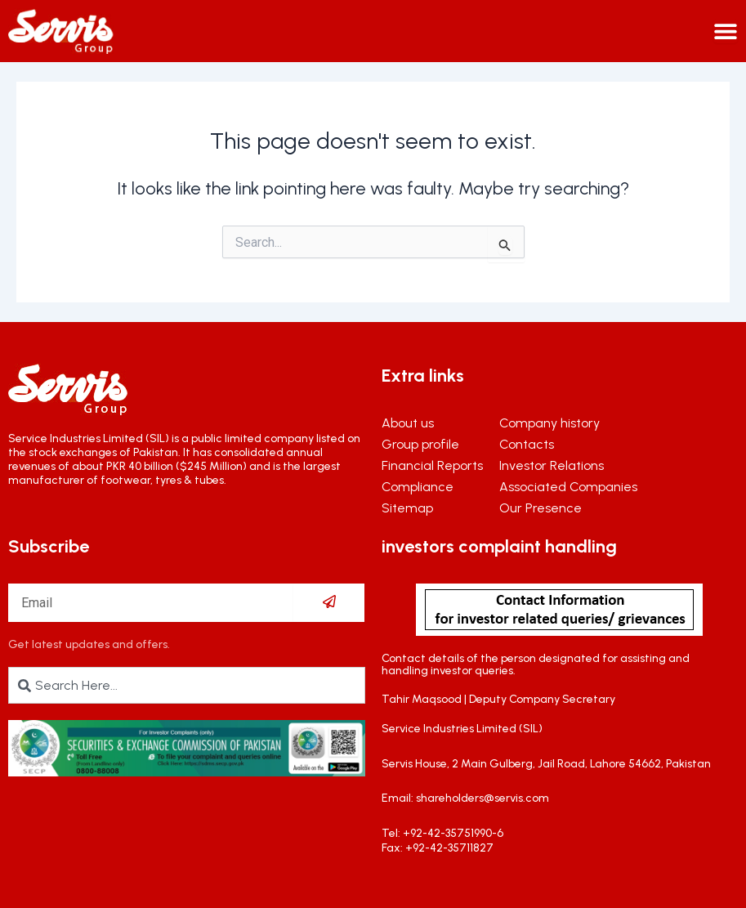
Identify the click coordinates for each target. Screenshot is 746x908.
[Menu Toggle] (725, 31)
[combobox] (186, 685)
